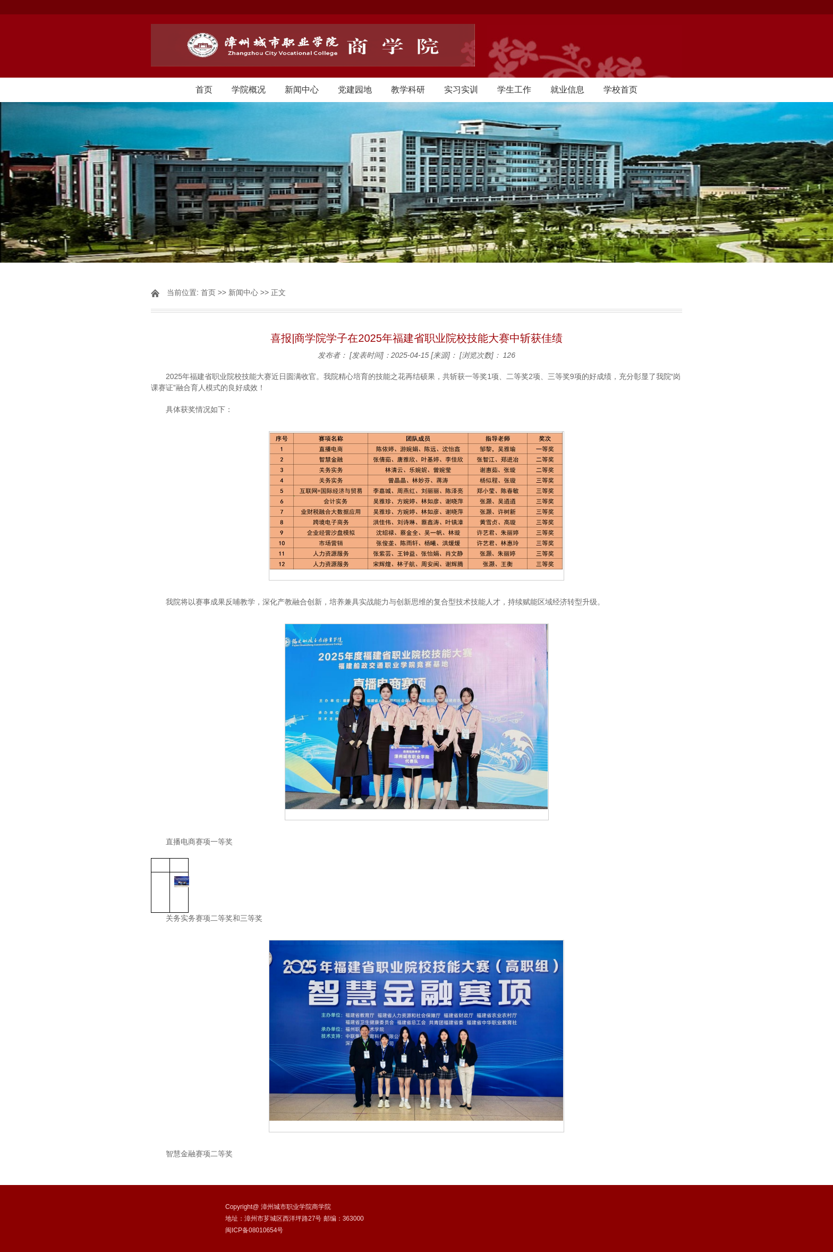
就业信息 (567, 89)
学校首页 (621, 89)
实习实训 (461, 89)
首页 (204, 89)
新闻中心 (302, 89)
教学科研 (408, 89)
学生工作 (514, 89)
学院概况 (249, 89)
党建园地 (355, 89)
